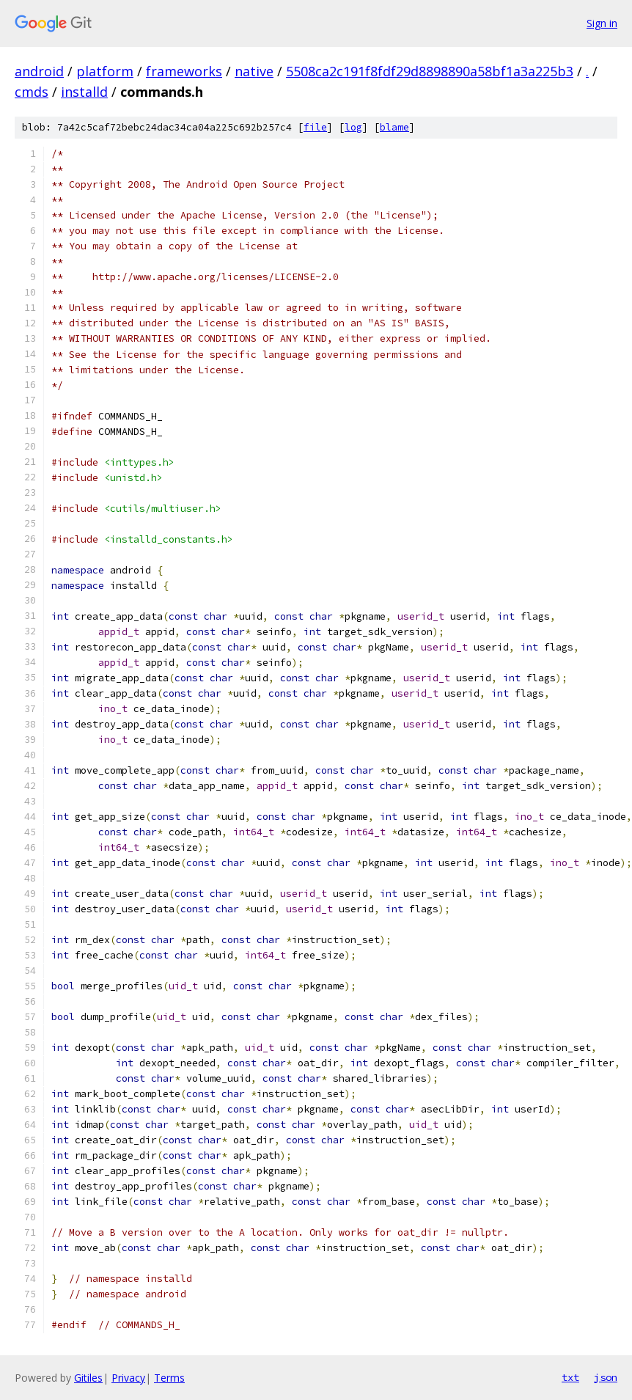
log (353, 127)
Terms (169, 1378)
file (315, 127)
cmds (31, 91)
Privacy (128, 1378)
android (39, 71)
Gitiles (88, 1378)
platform (104, 71)
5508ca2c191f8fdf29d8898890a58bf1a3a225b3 (429, 71)
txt (570, 1377)
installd (84, 91)
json (605, 1377)
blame (394, 127)
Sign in (602, 23)
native (254, 71)
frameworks (184, 71)
